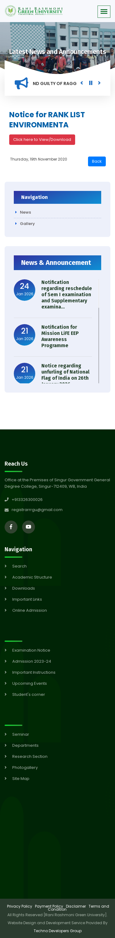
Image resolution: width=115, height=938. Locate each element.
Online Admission (29, 610)
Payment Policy (49, 906)
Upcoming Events (29, 683)
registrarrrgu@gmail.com (37, 510)
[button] (104, 12)
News (25, 212)
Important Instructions (34, 672)
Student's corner (28, 694)
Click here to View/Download (42, 139)
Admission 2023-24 (31, 661)
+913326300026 (24, 499)
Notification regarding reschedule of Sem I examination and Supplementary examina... (66, 294)
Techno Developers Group (58, 930)
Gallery (27, 224)
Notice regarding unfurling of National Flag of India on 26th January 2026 (65, 375)
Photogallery (25, 767)
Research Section (30, 756)
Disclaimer (76, 906)
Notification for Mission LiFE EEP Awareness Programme (60, 336)
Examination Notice (31, 650)
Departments (25, 745)
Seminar (20, 734)
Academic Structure (32, 577)
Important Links (27, 599)
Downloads (23, 588)
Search (19, 566)
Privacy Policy (19, 906)
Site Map (20, 778)
